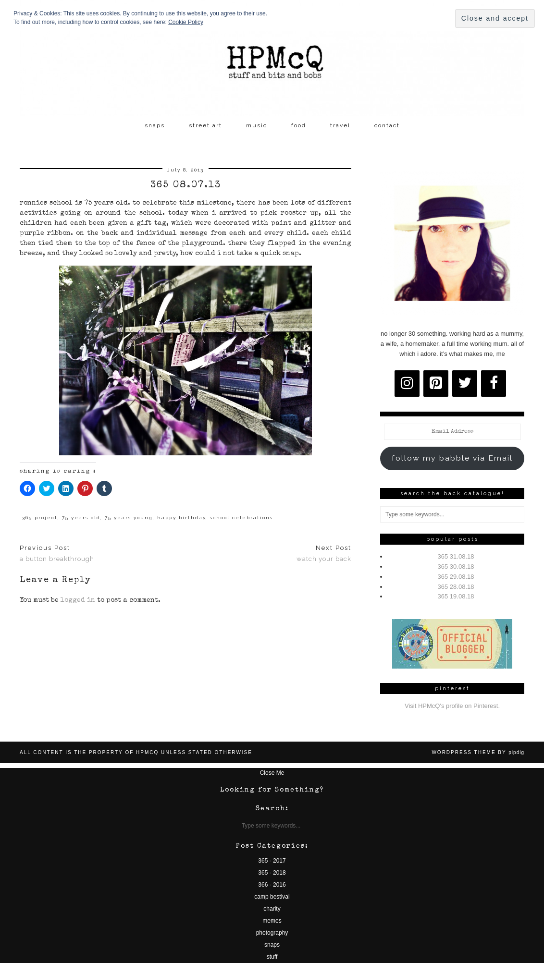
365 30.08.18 (456, 566)
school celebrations (241, 517)
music (256, 125)
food (298, 125)
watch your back (324, 553)
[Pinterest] (435, 383)
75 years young (129, 517)
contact (387, 125)
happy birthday (181, 517)
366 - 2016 (271, 884)
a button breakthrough (57, 553)
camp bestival (271, 896)
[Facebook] (493, 383)
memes (271, 920)
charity (271, 908)
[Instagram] (407, 383)
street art (205, 125)
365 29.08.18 (456, 576)
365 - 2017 (271, 860)
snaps (155, 125)
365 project (40, 517)
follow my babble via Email (452, 458)
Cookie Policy (185, 22)
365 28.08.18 (456, 586)
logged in (78, 600)
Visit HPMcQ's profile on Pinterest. (452, 705)
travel (340, 125)
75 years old (81, 517)
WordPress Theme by (478, 752)
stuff (272, 956)
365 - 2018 (271, 872)
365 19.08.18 (456, 596)
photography (272, 932)
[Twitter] (464, 383)
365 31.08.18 (456, 556)
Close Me (272, 772)
